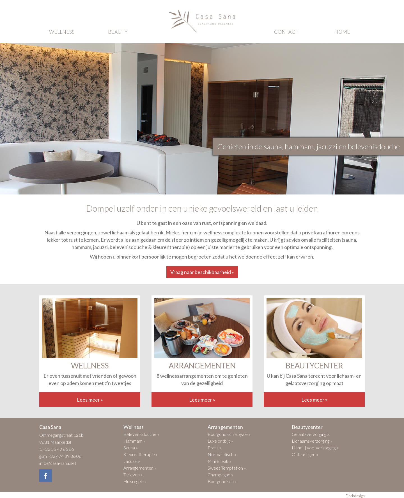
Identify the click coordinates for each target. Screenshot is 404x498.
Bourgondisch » (222, 481)
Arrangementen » (139, 467)
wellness (61, 32)
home (342, 32)
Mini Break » (219, 461)
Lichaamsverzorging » (312, 440)
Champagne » (220, 474)
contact (286, 32)
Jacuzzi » (131, 461)
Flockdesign (355, 496)
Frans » (214, 447)
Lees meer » (90, 400)
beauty (118, 32)
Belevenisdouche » (141, 434)
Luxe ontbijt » (220, 440)
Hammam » (134, 440)
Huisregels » (134, 481)
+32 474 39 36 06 (64, 456)
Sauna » (130, 447)
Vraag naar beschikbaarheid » (202, 272)
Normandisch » (222, 454)
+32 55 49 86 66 (58, 449)
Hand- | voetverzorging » (315, 447)
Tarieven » (133, 474)
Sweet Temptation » (227, 467)
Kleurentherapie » (140, 454)
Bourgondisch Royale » (229, 434)
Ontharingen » (305, 454)
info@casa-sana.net (57, 463)
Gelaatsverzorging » (310, 434)
